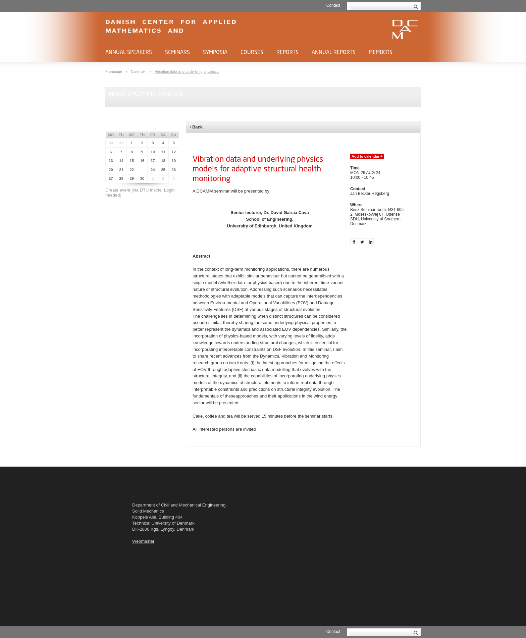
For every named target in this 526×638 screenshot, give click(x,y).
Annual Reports (334, 52)
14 (121, 161)
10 (153, 152)
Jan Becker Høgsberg (369, 193)
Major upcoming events (143, 93)
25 (163, 170)
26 (174, 170)
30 (111, 143)
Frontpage (114, 71)
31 (121, 143)
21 (121, 170)
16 (142, 161)
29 (131, 178)
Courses (252, 52)
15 (131, 161)
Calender (139, 71)
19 (174, 161)
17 (153, 161)
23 (142, 170)
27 (111, 178)
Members (380, 52)
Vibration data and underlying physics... (187, 71)
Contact (333, 5)
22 (131, 170)
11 (163, 152)
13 (111, 161)
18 (163, 161)
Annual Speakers (128, 52)
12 (174, 152)
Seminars (177, 52)
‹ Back (196, 126)
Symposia (215, 52)
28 (121, 178)
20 (111, 170)
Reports (287, 52)
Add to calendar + (367, 156)
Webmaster (143, 541)
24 (153, 170)
